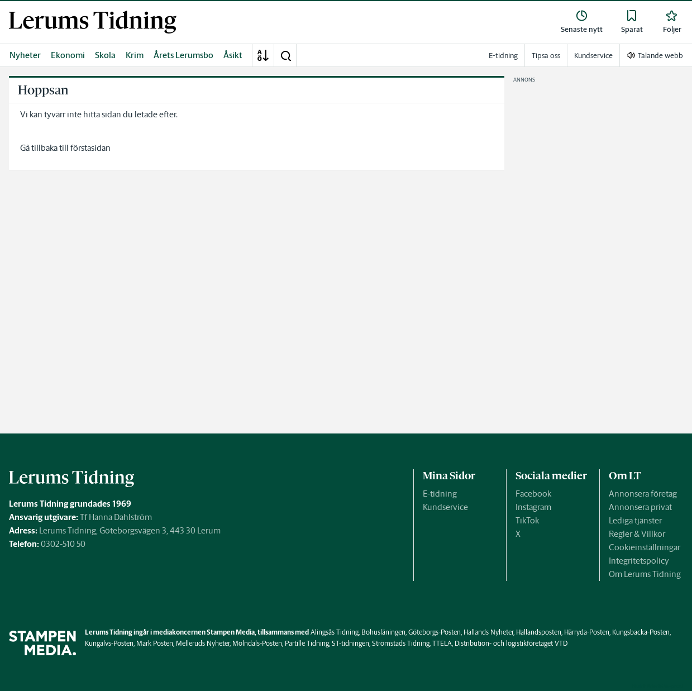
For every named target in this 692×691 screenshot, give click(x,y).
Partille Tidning (307, 643)
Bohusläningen (383, 632)
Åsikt (232, 55)
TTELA (442, 643)
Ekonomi (68, 55)
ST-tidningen (350, 643)
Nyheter (25, 55)
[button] (285, 55)
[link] (92, 22)
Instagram (533, 507)
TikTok (527, 520)
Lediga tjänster (635, 520)
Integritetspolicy (639, 560)
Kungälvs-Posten (109, 643)
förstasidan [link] (90, 147)
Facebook (533, 493)
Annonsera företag (643, 493)
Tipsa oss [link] (546, 55)
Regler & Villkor (637, 533)
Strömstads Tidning (400, 643)
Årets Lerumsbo (183, 55)
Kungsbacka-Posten (641, 632)
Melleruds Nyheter (203, 643)
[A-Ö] (263, 55)
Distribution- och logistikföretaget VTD (511, 643)
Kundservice (445, 507)
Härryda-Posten (586, 632)
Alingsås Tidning (335, 632)
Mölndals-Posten (257, 643)
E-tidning (440, 493)
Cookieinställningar (644, 547)
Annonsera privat (640, 507)
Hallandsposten (538, 632)
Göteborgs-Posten (434, 632)
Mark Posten (154, 643)
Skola (105, 55)
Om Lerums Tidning (645, 574)
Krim (135, 55)
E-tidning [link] (503, 55)
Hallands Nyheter (488, 632)
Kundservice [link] (593, 55)
